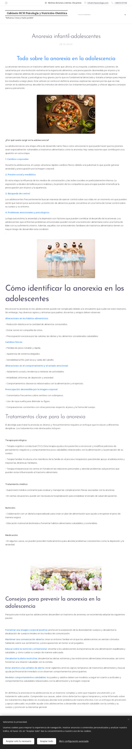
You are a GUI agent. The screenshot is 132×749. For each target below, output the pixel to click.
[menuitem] (77, 15)
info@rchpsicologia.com (97, 2)
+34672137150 (121, 2)
